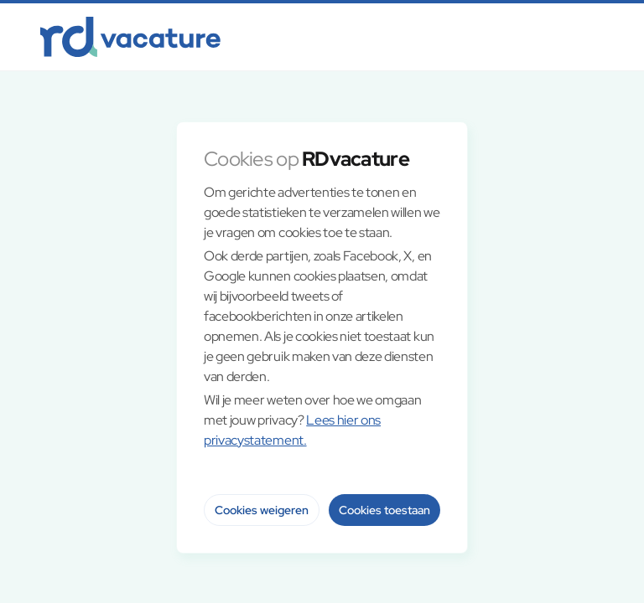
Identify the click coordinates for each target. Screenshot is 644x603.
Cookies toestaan (384, 510)
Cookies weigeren (262, 510)
